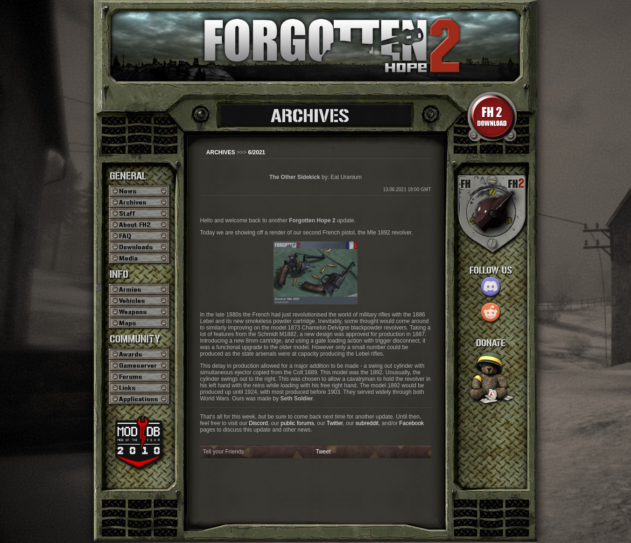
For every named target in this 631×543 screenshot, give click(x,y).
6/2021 (257, 152)
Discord (258, 423)
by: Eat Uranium (315, 177)
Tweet (323, 451)
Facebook (411, 423)
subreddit (367, 423)
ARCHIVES (220, 152)
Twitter (335, 423)
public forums (297, 423)
